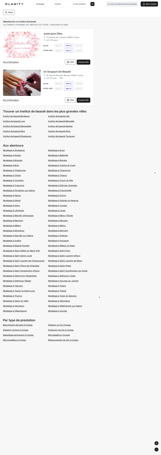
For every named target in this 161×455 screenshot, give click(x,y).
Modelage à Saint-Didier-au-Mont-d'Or (21, 250)
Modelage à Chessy (57, 175)
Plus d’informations (11, 62)
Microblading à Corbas (59, 335)
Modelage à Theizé (57, 291)
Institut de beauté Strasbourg (17, 136)
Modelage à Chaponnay (14, 170)
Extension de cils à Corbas (61, 330)
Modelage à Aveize (12, 155)
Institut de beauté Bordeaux (16, 116)
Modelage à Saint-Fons (59, 250)
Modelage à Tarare (57, 286)
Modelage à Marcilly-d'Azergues (18, 215)
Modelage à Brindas (57, 160)
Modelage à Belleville (58, 155)
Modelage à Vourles (57, 311)
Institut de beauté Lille (58, 116)
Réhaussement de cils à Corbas (63, 340)
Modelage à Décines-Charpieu (62, 185)
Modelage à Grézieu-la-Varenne (63, 200)
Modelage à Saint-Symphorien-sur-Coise (67, 271)
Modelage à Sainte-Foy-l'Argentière (20, 276)
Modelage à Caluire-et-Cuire (61, 165)
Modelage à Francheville (59, 190)
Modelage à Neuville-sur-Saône (18, 235)
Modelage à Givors (57, 195)
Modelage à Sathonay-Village (17, 281)
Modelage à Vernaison (13, 306)
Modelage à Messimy (13, 220)
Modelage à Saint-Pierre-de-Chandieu (21, 266)
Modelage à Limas (56, 210)
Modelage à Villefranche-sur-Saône (65, 306)
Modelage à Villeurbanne (15, 311)
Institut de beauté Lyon (14, 121)
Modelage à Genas (12, 195)
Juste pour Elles (52, 33)
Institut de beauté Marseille (61, 121)
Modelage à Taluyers (13, 286)
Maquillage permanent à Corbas (18, 335)
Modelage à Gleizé (12, 200)
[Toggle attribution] (158, 452)
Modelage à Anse (56, 150)
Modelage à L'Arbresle (13, 210)
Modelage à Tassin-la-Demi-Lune (19, 291)
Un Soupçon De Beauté (57, 71)
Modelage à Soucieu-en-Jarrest (63, 281)
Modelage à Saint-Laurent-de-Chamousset (23, 260)
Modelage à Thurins (12, 296)
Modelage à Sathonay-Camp (61, 276)
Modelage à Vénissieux (59, 301)
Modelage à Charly (12, 175)
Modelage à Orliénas (58, 235)
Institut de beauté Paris (59, 131)
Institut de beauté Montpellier (17, 126)
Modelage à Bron (11, 165)
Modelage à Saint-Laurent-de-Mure (65, 260)
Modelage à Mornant (58, 230)
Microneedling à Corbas (14, 340)
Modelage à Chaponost (59, 170)
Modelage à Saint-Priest (59, 266)
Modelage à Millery (12, 225)
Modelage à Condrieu (13, 180)
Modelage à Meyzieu (58, 220)
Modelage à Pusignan (58, 240)
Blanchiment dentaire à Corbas (18, 325)
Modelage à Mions (57, 225)
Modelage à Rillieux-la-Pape (61, 245)
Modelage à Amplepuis (14, 150)
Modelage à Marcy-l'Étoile (60, 215)
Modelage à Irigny (11, 205)
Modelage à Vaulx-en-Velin (16, 301)
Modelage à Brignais (12, 160)
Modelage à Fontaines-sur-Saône (19, 190)
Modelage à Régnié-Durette (16, 245)
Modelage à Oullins (12, 240)
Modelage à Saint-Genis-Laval (17, 255)
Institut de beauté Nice (14, 131)
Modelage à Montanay (13, 230)
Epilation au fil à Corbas (59, 325)
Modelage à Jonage (57, 205)
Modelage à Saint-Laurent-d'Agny (64, 255)
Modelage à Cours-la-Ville (60, 180)
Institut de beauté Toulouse (61, 136)
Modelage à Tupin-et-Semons (62, 296)
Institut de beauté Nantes (60, 126)
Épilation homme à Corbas (15, 330)
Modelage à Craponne (13, 185)
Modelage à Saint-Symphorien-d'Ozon (21, 271)
